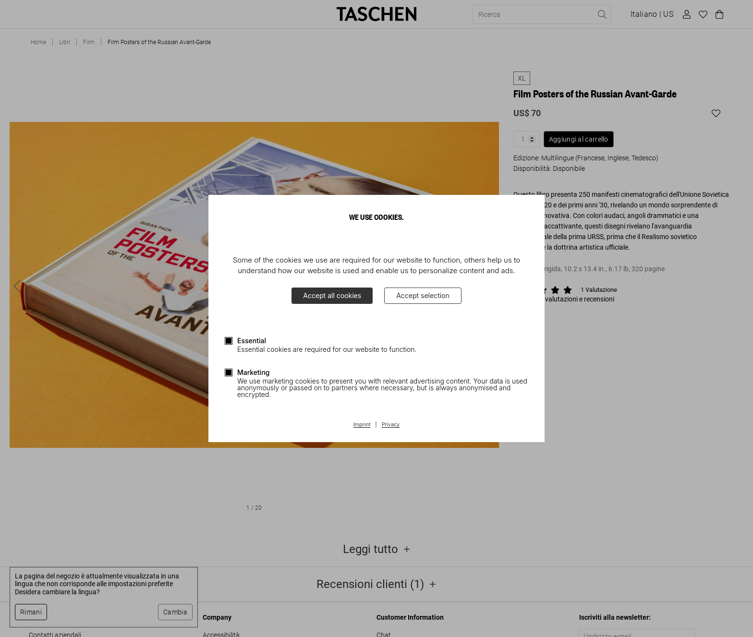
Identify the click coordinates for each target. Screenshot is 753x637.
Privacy (391, 425)
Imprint (361, 425)
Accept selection (422, 295)
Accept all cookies (332, 295)
